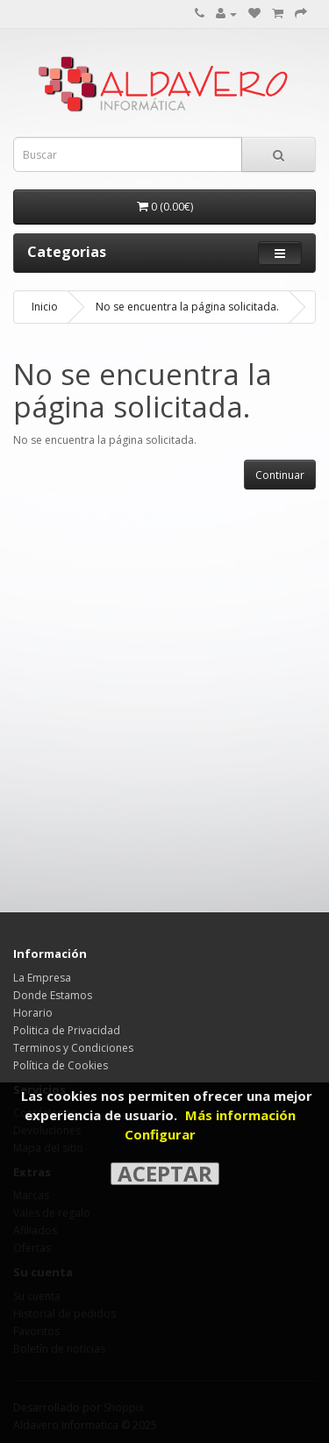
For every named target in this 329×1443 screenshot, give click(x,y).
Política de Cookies (60, 1065)
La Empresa (42, 977)
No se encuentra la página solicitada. (187, 306)
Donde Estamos (52, 995)
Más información (240, 1115)
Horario (33, 1012)
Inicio (45, 306)
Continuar (279, 475)
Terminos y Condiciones (73, 1047)
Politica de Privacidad (66, 1030)
